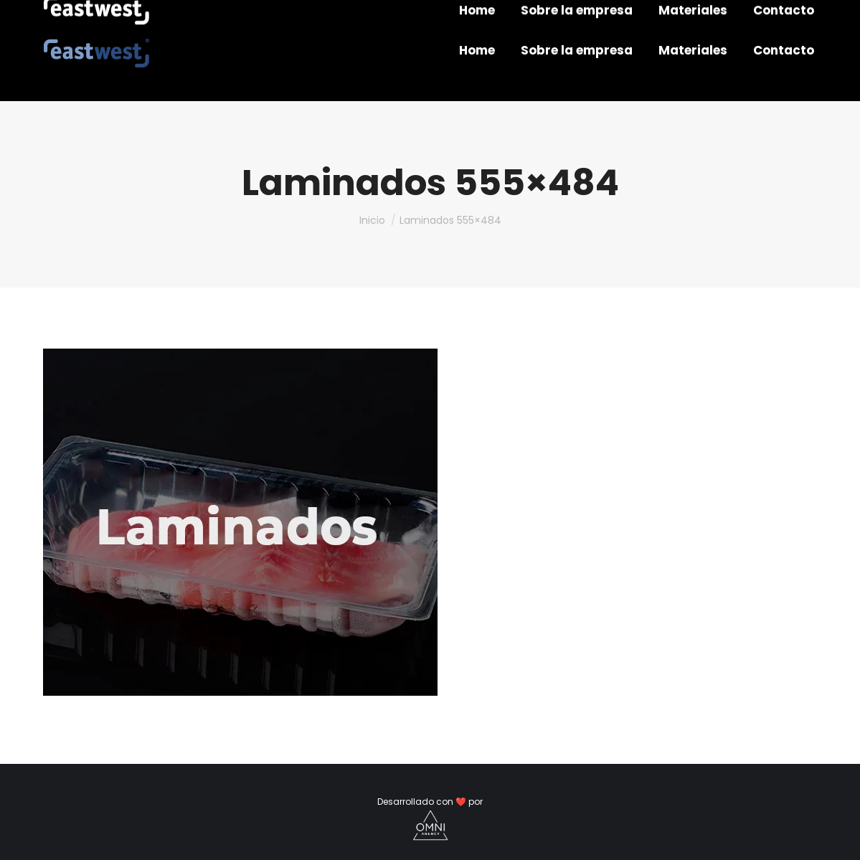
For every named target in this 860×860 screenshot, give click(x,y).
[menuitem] (477, 50)
